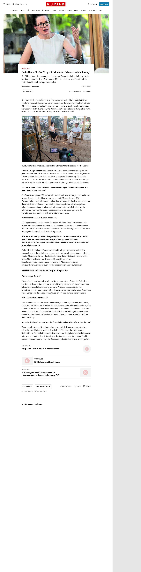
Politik (54, 10)
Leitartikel (26, 346)
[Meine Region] (18, 4)
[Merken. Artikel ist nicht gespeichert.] (87, 91)
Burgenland (36, 10)
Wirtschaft (62, 10)
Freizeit (83, 10)
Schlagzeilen (14, 10)
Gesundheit (92, 10)
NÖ (28, 10)
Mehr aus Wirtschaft (43, 386)
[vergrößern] (106, 16)
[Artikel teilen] (77, 386)
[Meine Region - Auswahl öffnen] (26, 4)
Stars (100, 10)
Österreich (45, 10)
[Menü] (6, 4)
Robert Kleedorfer (32, 86)
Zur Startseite (27, 386)
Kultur (76, 10)
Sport (70, 10)
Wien (23, 10)
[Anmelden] (92, 4)
